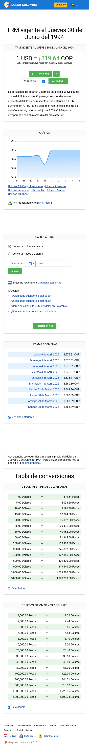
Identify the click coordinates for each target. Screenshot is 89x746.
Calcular (15, 271)
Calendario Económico (49, 282)
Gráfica (52, 725)
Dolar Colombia (48, 736)
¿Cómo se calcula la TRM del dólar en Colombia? (39, 306)
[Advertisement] (44, 18)
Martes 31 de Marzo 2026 (44, 389)
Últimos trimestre (55, 186)
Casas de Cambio (67, 725)
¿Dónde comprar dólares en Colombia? (33, 311)
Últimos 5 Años (56, 190)
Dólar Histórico (24, 725)
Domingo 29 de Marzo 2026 (42, 401)
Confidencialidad (25, 730)
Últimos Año (38, 190)
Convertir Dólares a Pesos (27, 246)
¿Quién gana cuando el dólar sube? (31, 295)
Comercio (61, 4)
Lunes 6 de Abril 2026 (46, 354)
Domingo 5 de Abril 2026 (44, 360)
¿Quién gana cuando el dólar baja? (31, 300)
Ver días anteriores (21, 417)
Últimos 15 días (17, 186)
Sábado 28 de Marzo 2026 (43, 406)
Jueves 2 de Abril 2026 (45, 377)
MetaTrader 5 (45, 202)
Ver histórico (58, 81)
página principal (31, 462)
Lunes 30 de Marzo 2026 (44, 395)
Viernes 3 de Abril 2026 (45, 372)
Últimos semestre (18, 190)
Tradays (10, 736)
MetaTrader (27, 736)
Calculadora (16, 588)
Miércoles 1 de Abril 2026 (44, 383)
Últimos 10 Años (17, 194)
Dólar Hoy (44, 73)
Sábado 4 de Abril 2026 (45, 366)
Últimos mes (35, 186)
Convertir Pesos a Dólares (27, 253)
